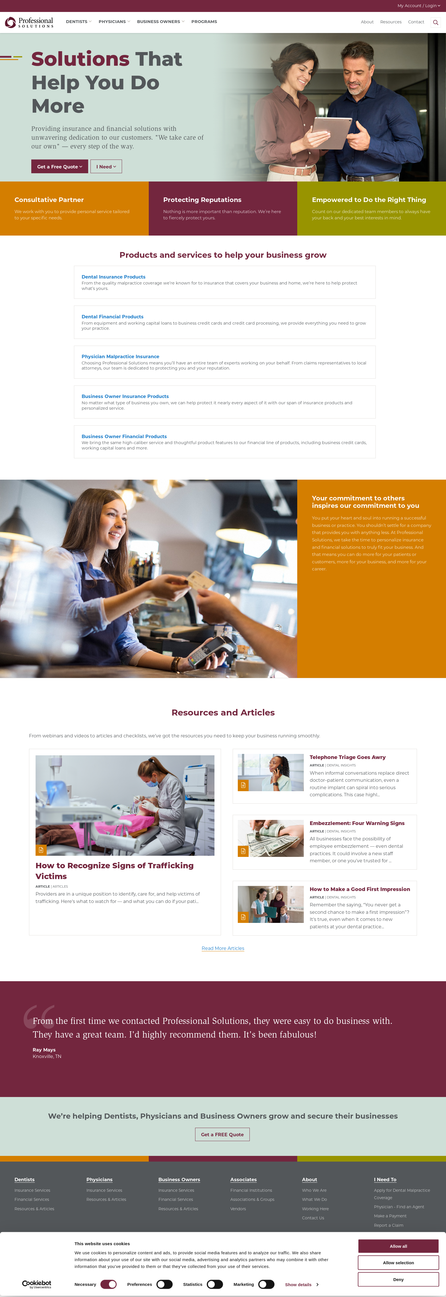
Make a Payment (390, 1127)
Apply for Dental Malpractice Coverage (402, 1106)
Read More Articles (223, 860)
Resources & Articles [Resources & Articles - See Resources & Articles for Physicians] (106, 1111)
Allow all (398, 1247)
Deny (398, 1280)
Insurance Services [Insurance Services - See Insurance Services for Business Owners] (176, 1102)
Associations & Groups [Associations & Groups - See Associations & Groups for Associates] (252, 1111)
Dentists (25, 1091)
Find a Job (384, 1146)
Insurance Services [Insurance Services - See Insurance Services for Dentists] (32, 1102)
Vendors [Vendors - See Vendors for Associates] (238, 1120)
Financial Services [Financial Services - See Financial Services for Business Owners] (175, 1111)
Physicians (99, 1091)
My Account (419, 5)
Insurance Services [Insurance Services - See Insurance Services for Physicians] (104, 1102)
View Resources (389, 1155)
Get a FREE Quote (222, 1046)
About (367, 21)
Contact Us (313, 1129)
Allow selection (398, 1263)
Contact (416, 21)
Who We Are (314, 1102)
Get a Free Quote (59, 167)
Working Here (315, 1120)
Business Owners (179, 1091)
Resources (391, 21)
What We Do (314, 1111)
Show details (298, 1285)
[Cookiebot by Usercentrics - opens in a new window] (37, 1286)
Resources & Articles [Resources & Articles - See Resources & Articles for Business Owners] (178, 1120)
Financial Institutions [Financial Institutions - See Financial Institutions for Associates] (251, 1102)
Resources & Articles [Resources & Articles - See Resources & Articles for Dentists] (34, 1120)
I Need (106, 167)
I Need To (385, 1091)
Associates (243, 1091)
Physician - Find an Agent (399, 1118)
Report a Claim (388, 1137)
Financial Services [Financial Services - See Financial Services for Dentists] (32, 1111)
